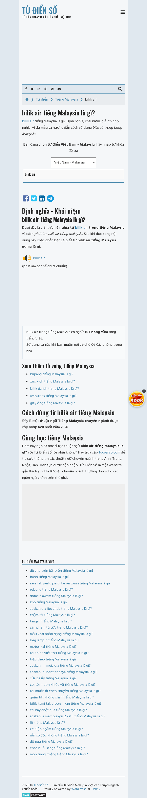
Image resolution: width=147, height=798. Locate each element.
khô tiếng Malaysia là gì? (48, 602)
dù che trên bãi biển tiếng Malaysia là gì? (61, 571)
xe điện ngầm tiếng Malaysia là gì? (56, 729)
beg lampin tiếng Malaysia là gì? (54, 640)
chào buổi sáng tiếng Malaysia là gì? (57, 748)
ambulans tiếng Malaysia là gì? (53, 396)
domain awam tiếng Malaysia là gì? (56, 596)
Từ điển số (39, 10)
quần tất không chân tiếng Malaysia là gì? (62, 697)
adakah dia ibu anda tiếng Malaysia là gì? (61, 609)
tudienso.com (109, 453)
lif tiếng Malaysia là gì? (47, 723)
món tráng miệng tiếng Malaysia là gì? (59, 754)
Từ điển (42, 100)
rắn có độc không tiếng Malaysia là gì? (59, 735)
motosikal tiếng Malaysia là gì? (53, 647)
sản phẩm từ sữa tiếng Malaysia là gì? (59, 628)
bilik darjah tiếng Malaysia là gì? (54, 389)
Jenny (96, 789)
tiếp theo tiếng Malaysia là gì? (53, 659)
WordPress (78, 789)
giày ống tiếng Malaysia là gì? (52, 403)
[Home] (27, 100)
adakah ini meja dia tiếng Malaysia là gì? (60, 666)
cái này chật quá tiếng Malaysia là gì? (58, 710)
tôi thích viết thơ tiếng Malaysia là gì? (59, 653)
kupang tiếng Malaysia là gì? (51, 374)
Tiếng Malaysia (66, 100)
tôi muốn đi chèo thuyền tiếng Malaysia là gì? (65, 691)
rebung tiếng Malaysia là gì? (51, 590)
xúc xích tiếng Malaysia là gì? (52, 382)
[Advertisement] (73, 51)
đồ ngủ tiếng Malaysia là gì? (51, 742)
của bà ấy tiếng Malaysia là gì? (53, 678)
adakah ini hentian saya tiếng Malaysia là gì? (63, 672)
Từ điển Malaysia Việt (35, 17)
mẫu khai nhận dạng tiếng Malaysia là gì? (61, 634)
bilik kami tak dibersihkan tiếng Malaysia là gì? (66, 704)
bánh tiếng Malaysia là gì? (49, 577)
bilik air (81, 228)
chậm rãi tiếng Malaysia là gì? (52, 615)
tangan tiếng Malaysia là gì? (51, 621)
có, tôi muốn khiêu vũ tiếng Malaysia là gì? (63, 685)
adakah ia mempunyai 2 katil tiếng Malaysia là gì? (67, 716)
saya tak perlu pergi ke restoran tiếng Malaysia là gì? (70, 583)
